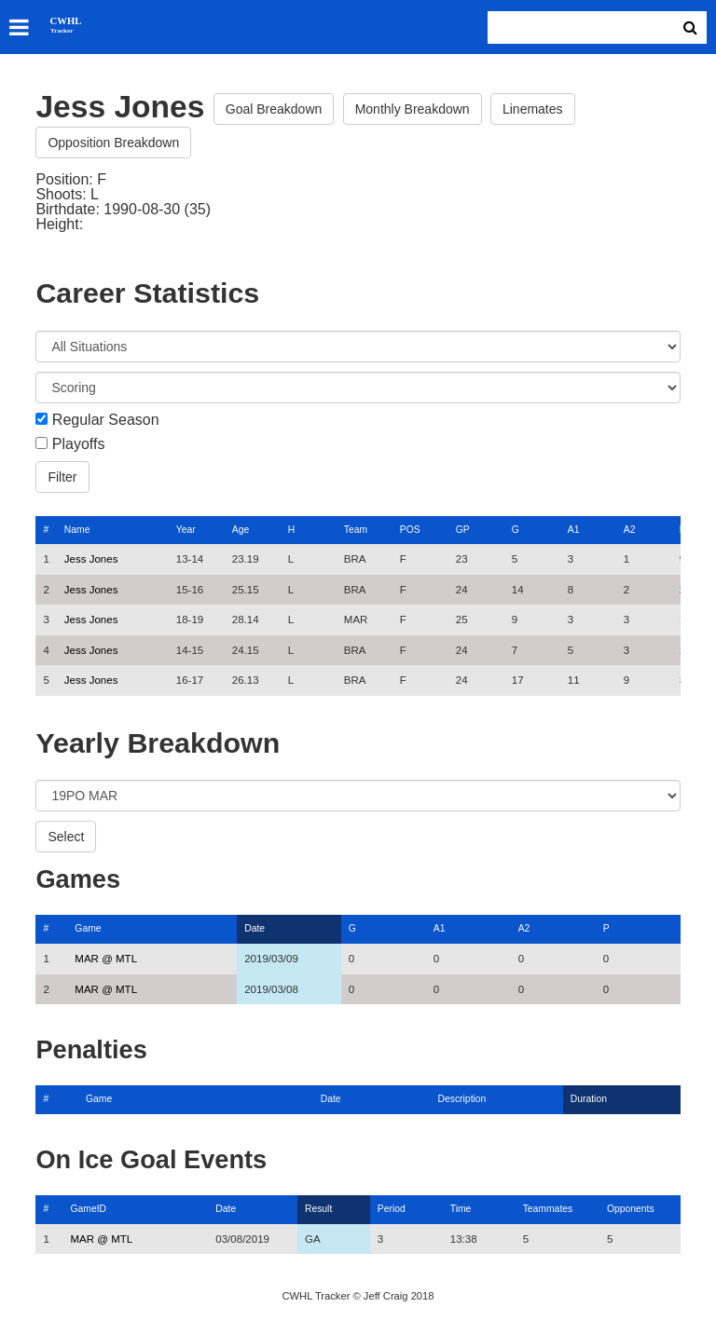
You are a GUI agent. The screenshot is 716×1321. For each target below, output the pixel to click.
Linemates (533, 109)
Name (77, 529)
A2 (630, 529)
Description (462, 1099)
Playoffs (78, 444)
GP (463, 529)
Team (355, 529)
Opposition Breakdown (113, 142)
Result (318, 1209)
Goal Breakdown (274, 109)
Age (240, 529)
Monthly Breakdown (412, 109)
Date (254, 928)
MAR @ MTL (106, 958)
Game (88, 928)
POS (410, 529)
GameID (88, 1209)
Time (461, 1209)
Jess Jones (91, 559)
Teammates (548, 1209)
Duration (589, 1099)
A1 (574, 529)
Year (186, 529)
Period (392, 1209)
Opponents (630, 1209)
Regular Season (105, 420)
